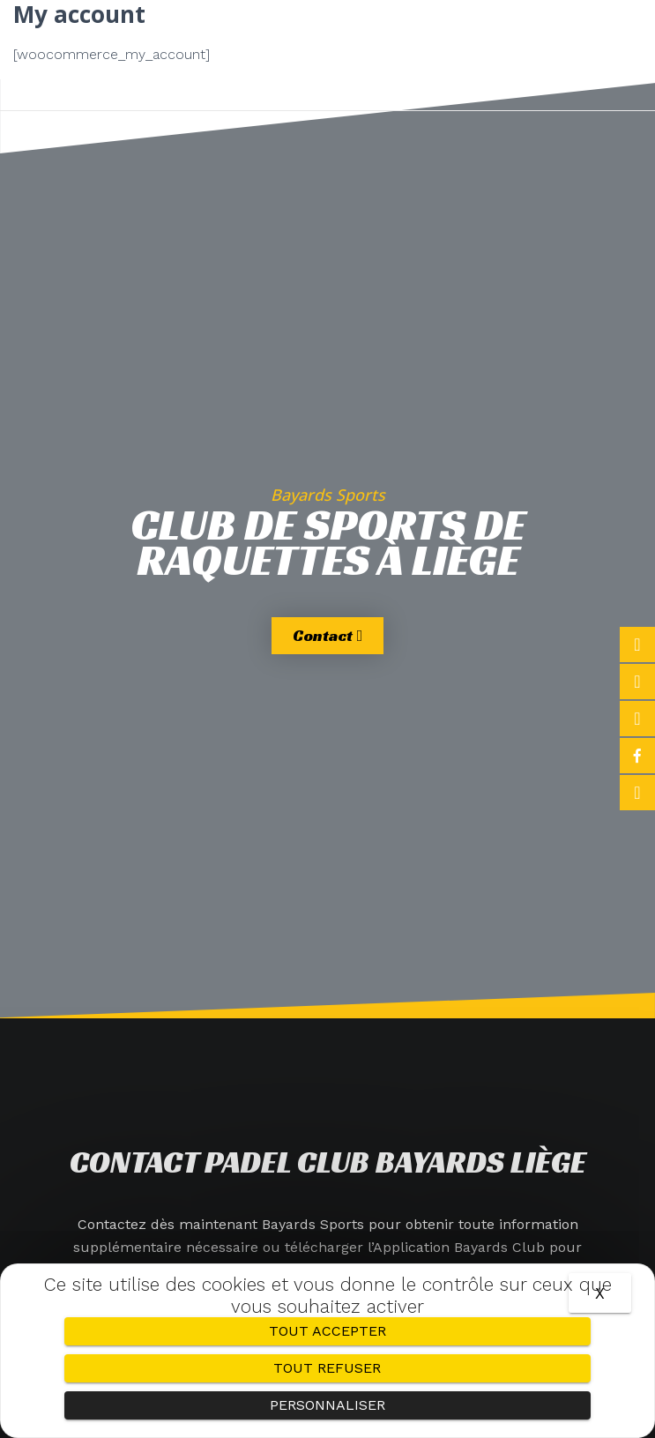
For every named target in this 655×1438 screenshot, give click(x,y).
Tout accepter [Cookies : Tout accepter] (327, 1331)
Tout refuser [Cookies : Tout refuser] (327, 1368)
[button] (327, 54)
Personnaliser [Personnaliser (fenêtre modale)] (327, 1405)
